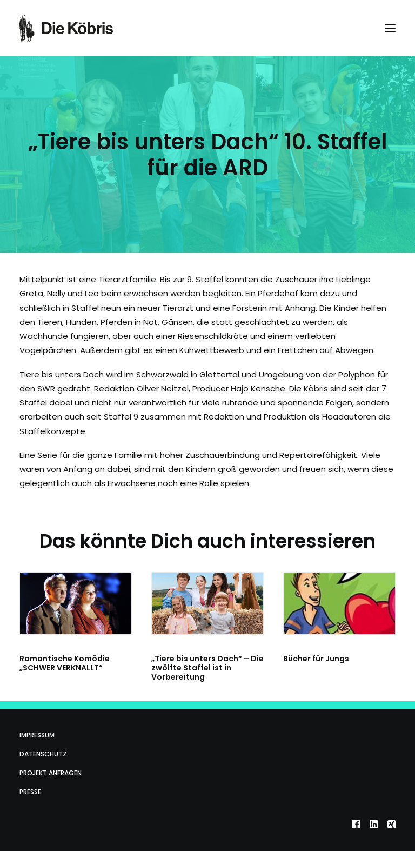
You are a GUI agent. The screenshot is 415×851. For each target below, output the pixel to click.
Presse (30, 791)
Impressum (37, 735)
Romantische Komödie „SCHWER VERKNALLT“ (64, 663)
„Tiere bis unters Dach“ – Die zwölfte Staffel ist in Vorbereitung (207, 667)
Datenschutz (43, 754)
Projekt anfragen (50, 772)
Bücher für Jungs (316, 658)
